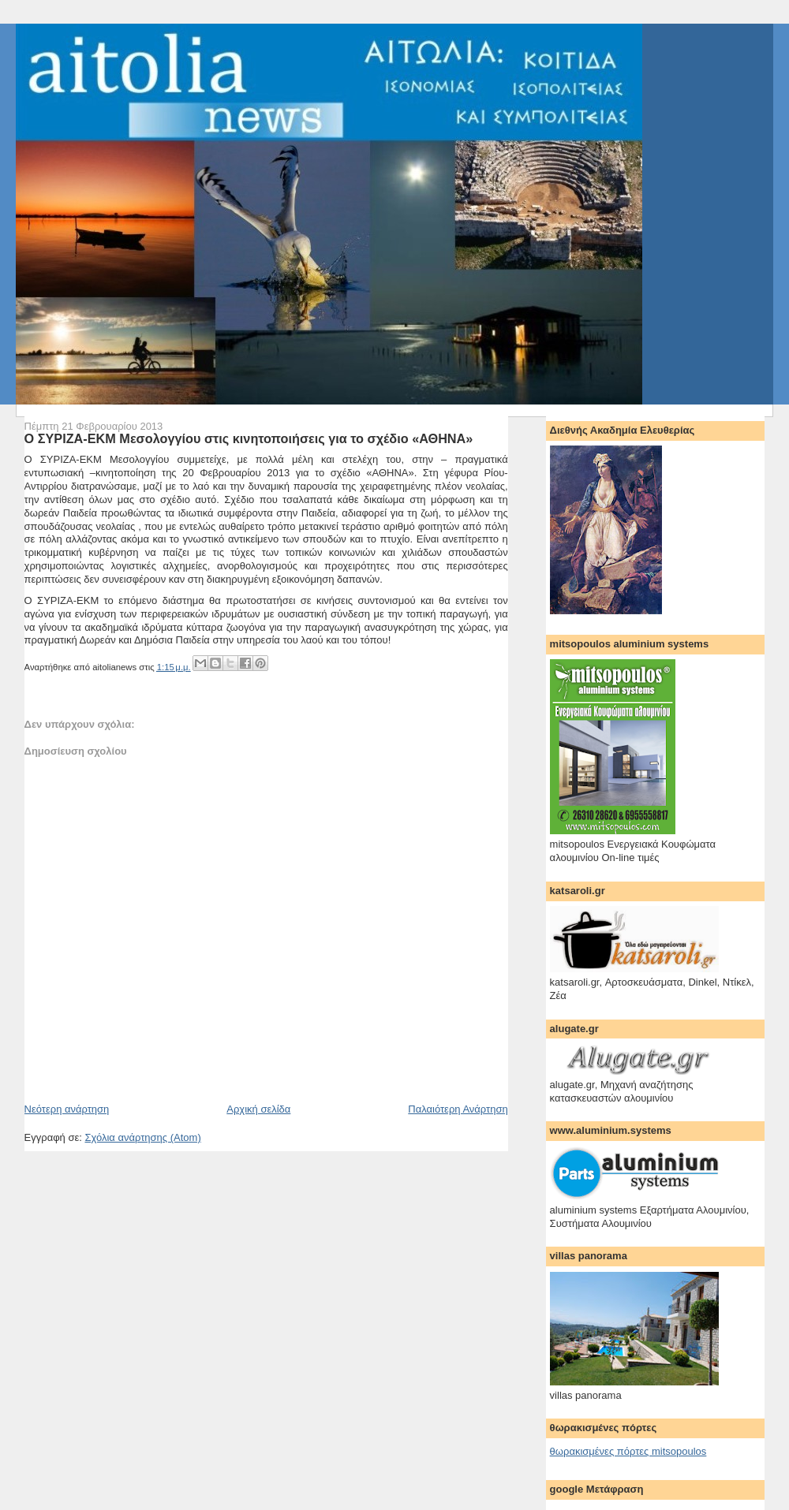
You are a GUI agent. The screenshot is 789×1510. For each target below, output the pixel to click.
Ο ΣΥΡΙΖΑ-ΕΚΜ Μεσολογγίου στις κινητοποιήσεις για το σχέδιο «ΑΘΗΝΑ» (248, 438)
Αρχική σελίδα (258, 1109)
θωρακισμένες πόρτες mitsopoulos (628, 1451)
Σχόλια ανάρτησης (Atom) (142, 1137)
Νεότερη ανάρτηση (67, 1109)
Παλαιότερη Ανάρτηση (457, 1109)
